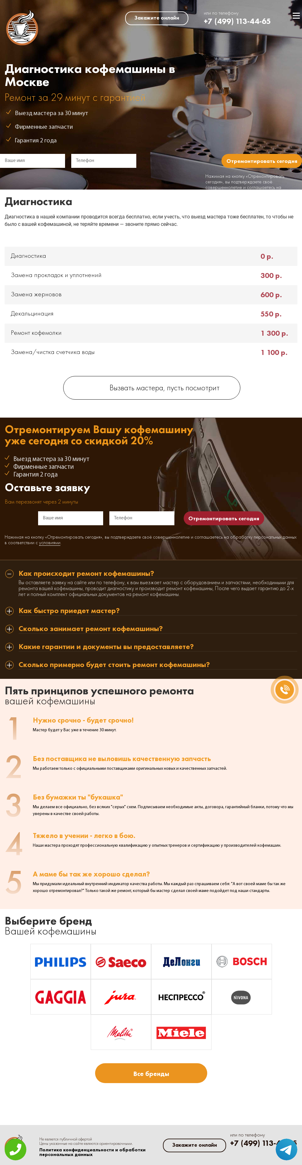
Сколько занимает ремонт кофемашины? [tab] (91, 629)
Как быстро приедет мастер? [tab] (69, 611)
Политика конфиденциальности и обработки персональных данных (92, 1152)
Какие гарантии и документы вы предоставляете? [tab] (106, 647)
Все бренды (151, 1073)
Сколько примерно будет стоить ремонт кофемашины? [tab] (114, 665)
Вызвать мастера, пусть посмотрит (165, 388)
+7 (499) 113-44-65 (237, 21)
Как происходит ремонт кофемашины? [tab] (86, 574)
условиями (49, 542)
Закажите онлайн (156, 17)
